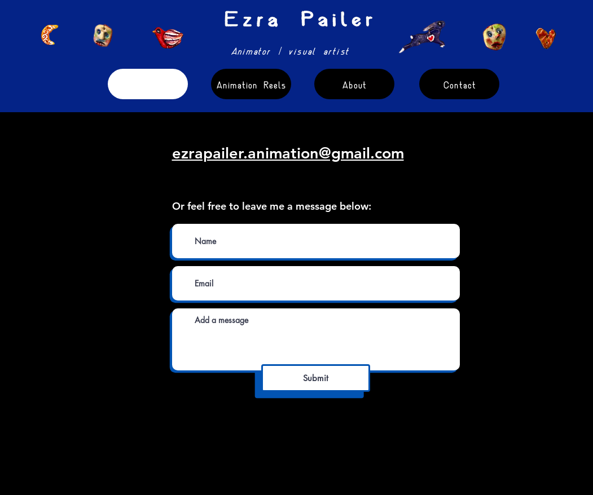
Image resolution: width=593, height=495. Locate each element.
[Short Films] (148, 84)
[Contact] (459, 84)
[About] (354, 84)
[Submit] (315, 378)
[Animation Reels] (251, 84)
